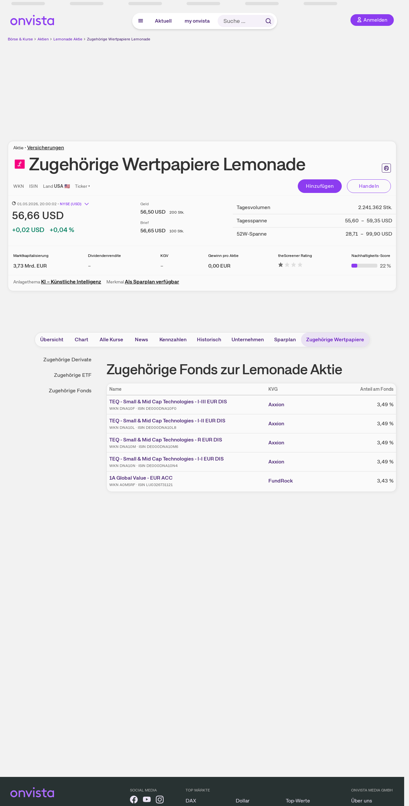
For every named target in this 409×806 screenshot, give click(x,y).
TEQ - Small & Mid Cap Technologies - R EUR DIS (165, 439)
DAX (191, 800)
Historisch (209, 339)
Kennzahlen (173, 339)
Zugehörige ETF (72, 375)
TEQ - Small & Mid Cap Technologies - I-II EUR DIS (167, 420)
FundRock (280, 480)
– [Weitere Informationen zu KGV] (161, 265)
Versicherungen (45, 147)
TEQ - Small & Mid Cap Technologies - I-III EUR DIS (168, 401)
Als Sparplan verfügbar (152, 281)
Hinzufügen (320, 186)
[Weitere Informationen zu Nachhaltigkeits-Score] (371, 265)
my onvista (197, 20)
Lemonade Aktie (67, 39)
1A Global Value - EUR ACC (141, 477)
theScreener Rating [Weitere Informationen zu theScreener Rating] (295, 255)
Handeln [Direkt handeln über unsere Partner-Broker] (369, 186)
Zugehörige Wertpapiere (335, 339)
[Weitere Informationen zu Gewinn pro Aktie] (219, 265)
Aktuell (163, 20)
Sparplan (285, 339)
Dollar (243, 800)
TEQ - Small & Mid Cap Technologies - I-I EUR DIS (166, 458)
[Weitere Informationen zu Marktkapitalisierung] (30, 265)
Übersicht (51, 339)
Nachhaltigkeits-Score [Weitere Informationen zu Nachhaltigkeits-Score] (370, 255)
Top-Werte (298, 800)
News (141, 339)
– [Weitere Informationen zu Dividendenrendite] (89, 265)
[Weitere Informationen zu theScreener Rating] (290, 265)
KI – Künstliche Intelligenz (71, 281)
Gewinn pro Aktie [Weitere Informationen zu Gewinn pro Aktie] (223, 255)
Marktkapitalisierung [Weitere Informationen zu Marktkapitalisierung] (30, 255)
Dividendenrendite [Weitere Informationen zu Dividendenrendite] (104, 255)
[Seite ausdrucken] (386, 168)
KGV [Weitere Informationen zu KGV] (164, 255)
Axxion (276, 404)
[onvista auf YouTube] (147, 801)
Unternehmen (247, 339)
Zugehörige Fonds (70, 390)
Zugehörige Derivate (67, 359)
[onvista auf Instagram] (160, 801)
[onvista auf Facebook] (134, 801)
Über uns (361, 800)
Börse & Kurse (20, 39)
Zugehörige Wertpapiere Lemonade (118, 39)
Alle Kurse (111, 339)
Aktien (43, 39)
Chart (81, 339)
